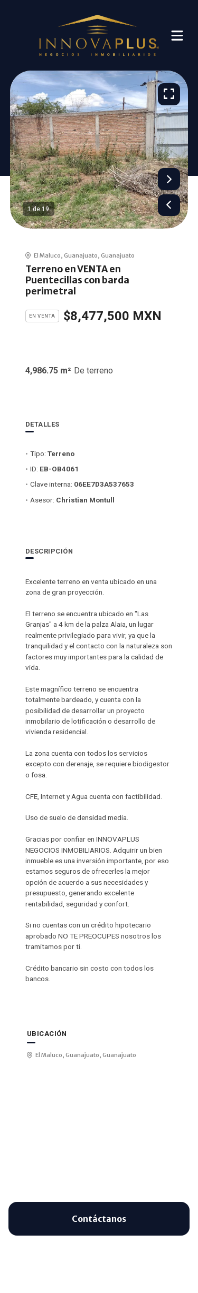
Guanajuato (81, 255)
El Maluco (47, 255)
